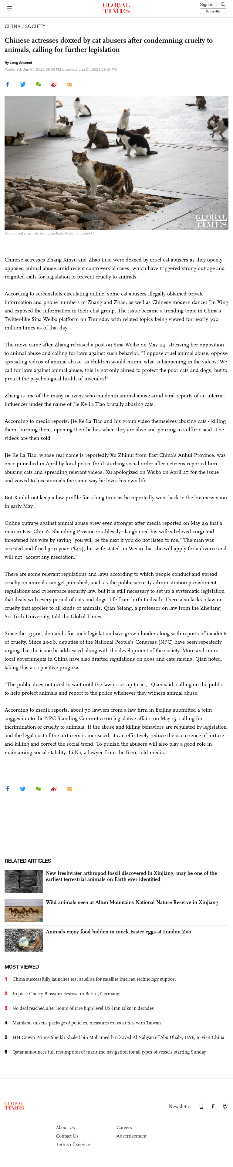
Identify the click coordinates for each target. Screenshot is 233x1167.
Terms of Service (73, 1144)
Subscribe (213, 11)
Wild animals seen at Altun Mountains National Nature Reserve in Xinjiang (132, 902)
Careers (124, 1127)
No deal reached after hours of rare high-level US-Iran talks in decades (83, 1008)
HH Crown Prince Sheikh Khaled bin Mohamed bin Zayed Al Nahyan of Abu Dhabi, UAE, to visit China (118, 1037)
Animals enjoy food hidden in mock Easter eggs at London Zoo (118, 931)
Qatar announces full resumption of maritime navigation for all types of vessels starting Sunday (109, 1052)
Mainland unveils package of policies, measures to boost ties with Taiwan (86, 1023)
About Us (65, 1127)
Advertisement (131, 1136)
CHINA (13, 26)
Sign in (206, 4)
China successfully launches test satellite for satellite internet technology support (94, 979)
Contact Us (67, 1136)
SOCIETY (35, 26)
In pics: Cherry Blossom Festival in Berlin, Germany (65, 994)
